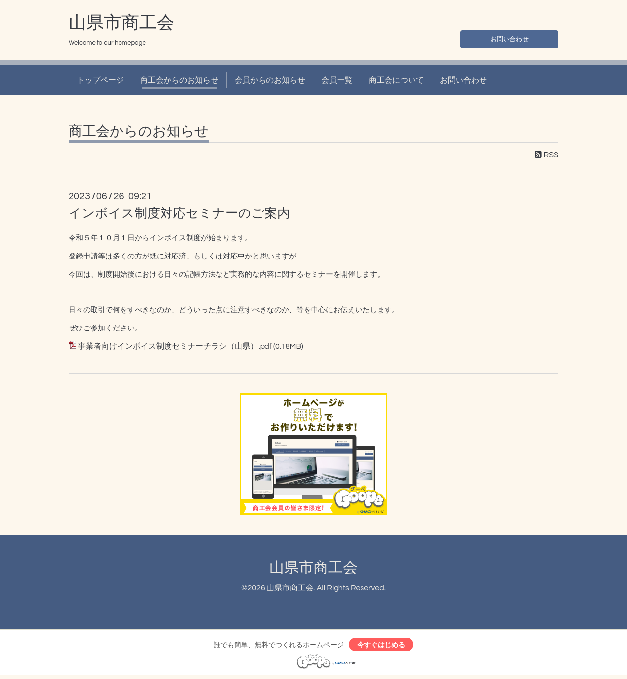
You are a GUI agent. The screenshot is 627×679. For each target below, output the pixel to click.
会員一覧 (337, 80)
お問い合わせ (509, 37)
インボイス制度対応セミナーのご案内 (179, 213)
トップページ (100, 80)
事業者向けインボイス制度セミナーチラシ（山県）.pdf (174, 346)
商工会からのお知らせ (179, 80)
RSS (546, 155)
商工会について (396, 80)
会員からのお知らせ (270, 80)
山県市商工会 (121, 23)
